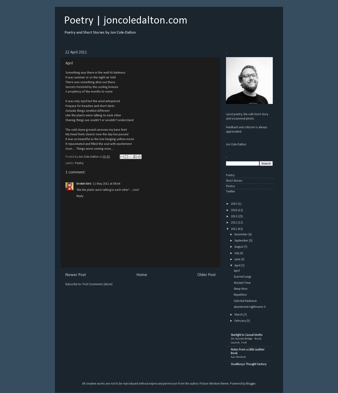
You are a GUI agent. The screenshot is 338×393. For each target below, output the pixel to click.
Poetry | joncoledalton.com (125, 20)
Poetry (79, 163)
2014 (234, 210)
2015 (234, 203)
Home (141, 275)
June (237, 259)
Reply (79, 196)
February (240, 320)
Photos (230, 186)
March (238, 314)
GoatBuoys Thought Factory (248, 364)
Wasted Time (242, 282)
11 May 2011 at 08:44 (106, 183)
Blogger (250, 383)
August (239, 246)
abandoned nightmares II (249, 306)
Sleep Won (240, 288)
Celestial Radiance (245, 301)
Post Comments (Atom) (97, 284)
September (241, 240)
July (237, 253)
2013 (234, 216)
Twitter (230, 191)
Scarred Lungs (242, 276)
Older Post (206, 275)
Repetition (240, 294)
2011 (234, 229)
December (241, 234)
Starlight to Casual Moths (247, 335)
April (237, 265)
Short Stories (234, 180)
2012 (234, 222)
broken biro (83, 183)
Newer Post (75, 275)
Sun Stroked (238, 357)
